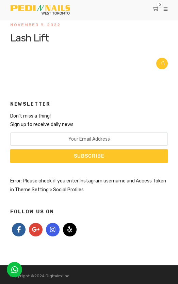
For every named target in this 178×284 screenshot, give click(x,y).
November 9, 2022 (35, 24)
